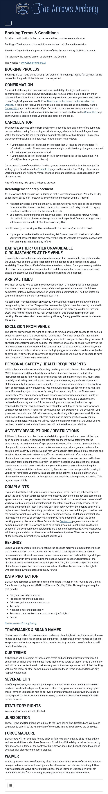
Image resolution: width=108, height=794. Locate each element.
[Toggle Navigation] (8, 23)
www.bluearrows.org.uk (33, 62)
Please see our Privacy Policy (20, 623)
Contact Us (11, 108)
